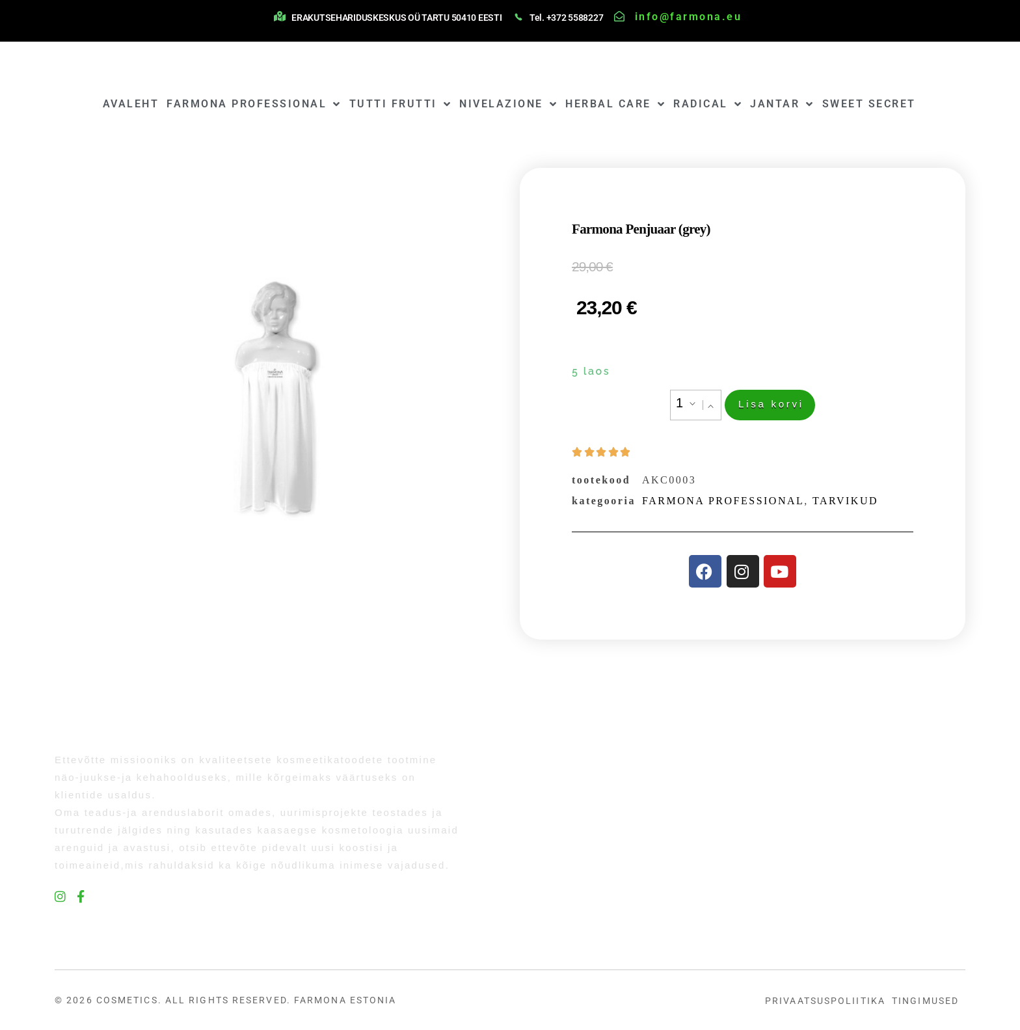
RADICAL (707, 104)
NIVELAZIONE (508, 104)
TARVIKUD (845, 500)
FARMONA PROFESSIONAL (254, 104)
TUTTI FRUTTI (400, 104)
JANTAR (782, 104)
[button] (711, 406)
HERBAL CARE (615, 104)
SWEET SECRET (869, 104)
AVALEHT (131, 104)
